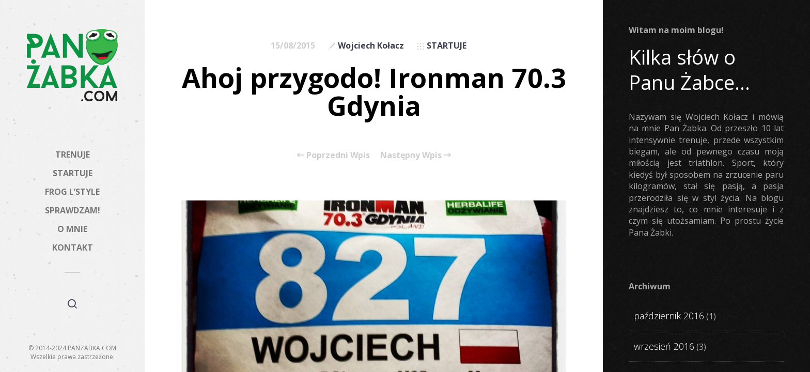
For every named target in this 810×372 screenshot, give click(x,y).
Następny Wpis (415, 155)
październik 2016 (669, 315)
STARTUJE (72, 173)
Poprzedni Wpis (333, 155)
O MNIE (72, 229)
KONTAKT (72, 247)
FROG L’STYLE (72, 191)
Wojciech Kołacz (371, 45)
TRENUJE (72, 154)
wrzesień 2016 (664, 346)
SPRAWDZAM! (72, 210)
